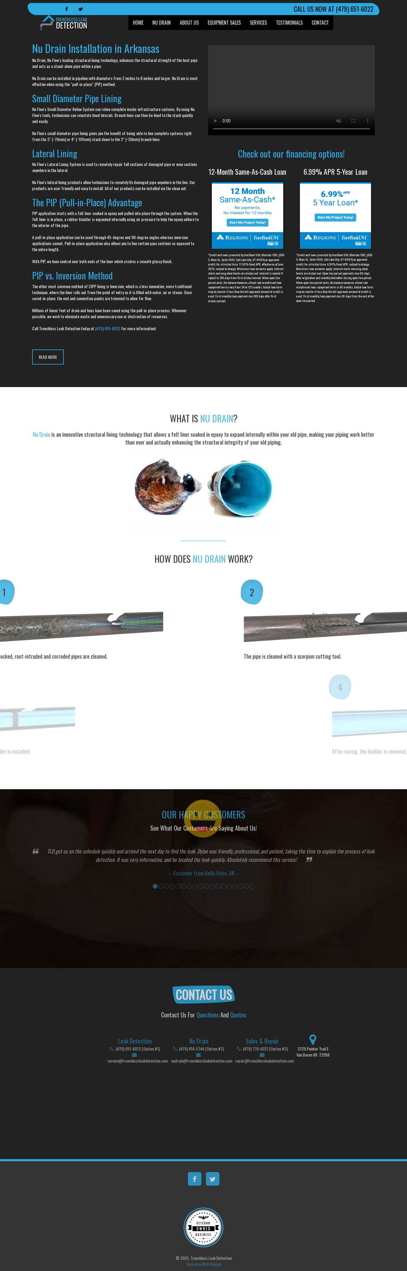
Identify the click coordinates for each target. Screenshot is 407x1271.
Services (258, 22)
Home (138, 22)
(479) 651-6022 (107, 328)
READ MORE (48, 357)
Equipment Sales (224, 22)
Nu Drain (161, 22)
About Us (189, 22)
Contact (320, 22)
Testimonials (289, 22)
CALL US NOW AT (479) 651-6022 (333, 9)
